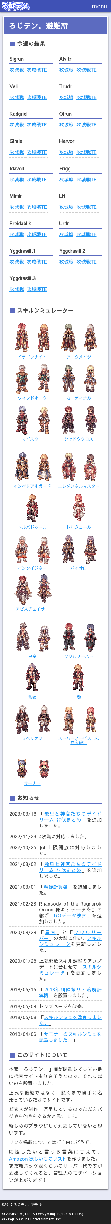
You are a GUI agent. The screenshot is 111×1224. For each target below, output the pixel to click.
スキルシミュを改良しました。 (70, 1020)
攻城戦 (16, 69)
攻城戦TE (37, 69)
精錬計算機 (56, 886)
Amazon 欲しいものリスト (38, 1158)
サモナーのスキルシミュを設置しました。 (70, 1037)
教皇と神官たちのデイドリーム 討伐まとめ (70, 816)
